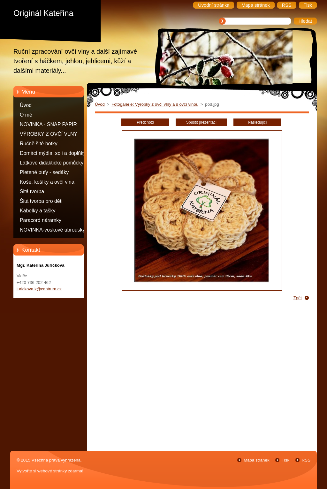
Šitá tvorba (32, 191)
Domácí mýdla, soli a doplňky (53, 153)
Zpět (297, 297)
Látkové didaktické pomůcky (51, 162)
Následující (257, 122)
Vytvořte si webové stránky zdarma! (50, 471)
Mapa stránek (256, 460)
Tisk (285, 460)
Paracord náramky (40, 220)
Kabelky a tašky (38, 210)
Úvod (26, 105)
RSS (306, 460)
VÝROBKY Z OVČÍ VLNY (48, 134)
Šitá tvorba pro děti (41, 201)
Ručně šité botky (38, 143)
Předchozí (145, 122)
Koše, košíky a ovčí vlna (47, 182)
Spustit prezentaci (201, 122)
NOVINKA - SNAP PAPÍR (48, 124)
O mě (26, 115)
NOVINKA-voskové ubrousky (52, 230)
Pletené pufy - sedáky (44, 172)
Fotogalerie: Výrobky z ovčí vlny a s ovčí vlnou (154, 104)
